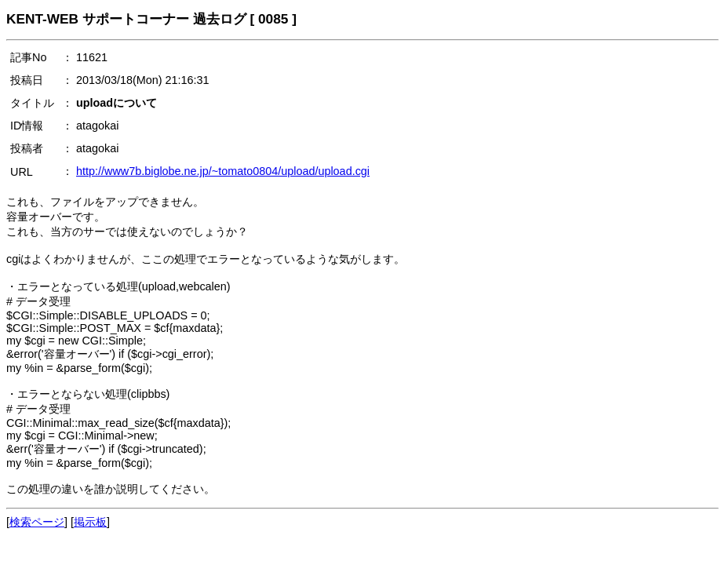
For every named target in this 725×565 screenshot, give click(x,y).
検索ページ (36, 522)
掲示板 (90, 522)
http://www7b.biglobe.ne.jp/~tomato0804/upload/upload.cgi (223, 171)
